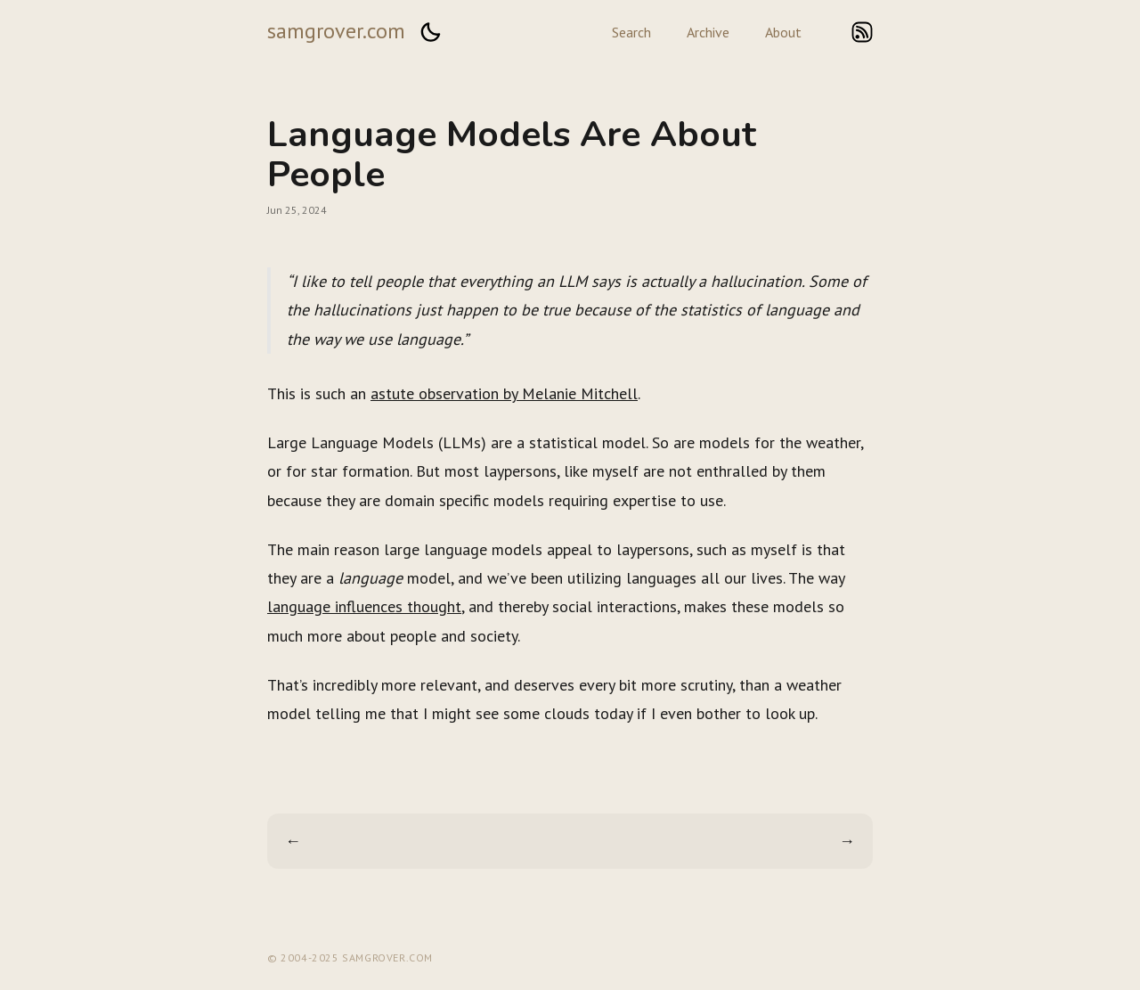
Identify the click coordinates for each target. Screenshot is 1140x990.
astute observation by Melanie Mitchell (504, 393)
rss (862, 32)
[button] (430, 32)
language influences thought (364, 606)
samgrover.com (336, 31)
